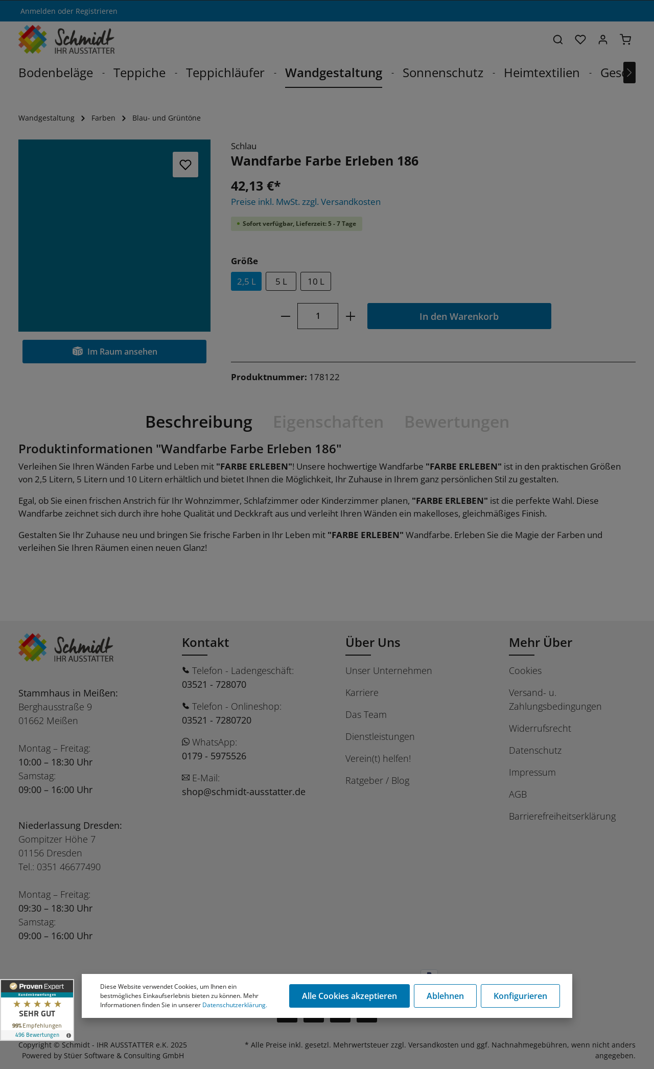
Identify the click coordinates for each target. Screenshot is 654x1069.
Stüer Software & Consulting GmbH (124, 1055)
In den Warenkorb (459, 316)
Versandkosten (433, 1045)
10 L (316, 281)
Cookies (525, 670)
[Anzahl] (317, 316)
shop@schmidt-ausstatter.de (244, 791)
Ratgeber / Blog (377, 780)
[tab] (199, 421)
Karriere (362, 692)
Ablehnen (445, 996)
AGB (518, 794)
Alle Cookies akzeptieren (349, 996)
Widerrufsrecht (540, 728)
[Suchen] (558, 39)
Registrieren (97, 11)
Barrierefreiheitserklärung (562, 816)
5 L (281, 281)
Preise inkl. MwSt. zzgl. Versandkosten (306, 201)
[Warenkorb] (625, 39)
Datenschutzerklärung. (234, 1005)
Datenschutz (535, 750)
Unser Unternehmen (388, 670)
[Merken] (185, 164)
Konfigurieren (520, 996)
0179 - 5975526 (214, 756)
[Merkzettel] (580, 39)
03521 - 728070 (214, 684)
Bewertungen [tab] (456, 421)
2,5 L (246, 281)
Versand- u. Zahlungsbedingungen (555, 699)
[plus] (350, 316)
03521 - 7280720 (216, 720)
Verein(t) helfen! (378, 758)
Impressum (532, 772)
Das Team (366, 714)
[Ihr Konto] (603, 39)
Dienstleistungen (380, 736)
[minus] (285, 316)
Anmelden (38, 11)
